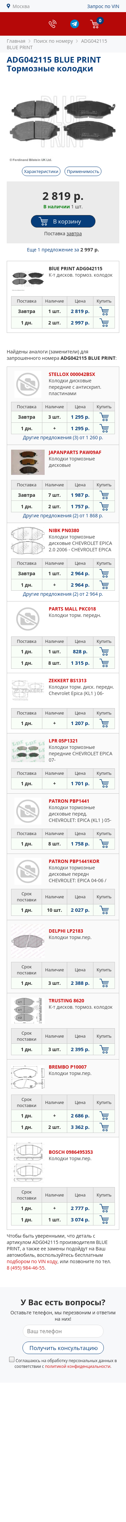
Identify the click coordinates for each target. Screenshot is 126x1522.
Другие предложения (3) (63, 437)
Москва (21, 6)
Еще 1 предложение (63, 249)
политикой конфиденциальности (78, 1366)
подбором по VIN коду (32, 1261)
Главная (16, 41)
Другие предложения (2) (63, 515)
